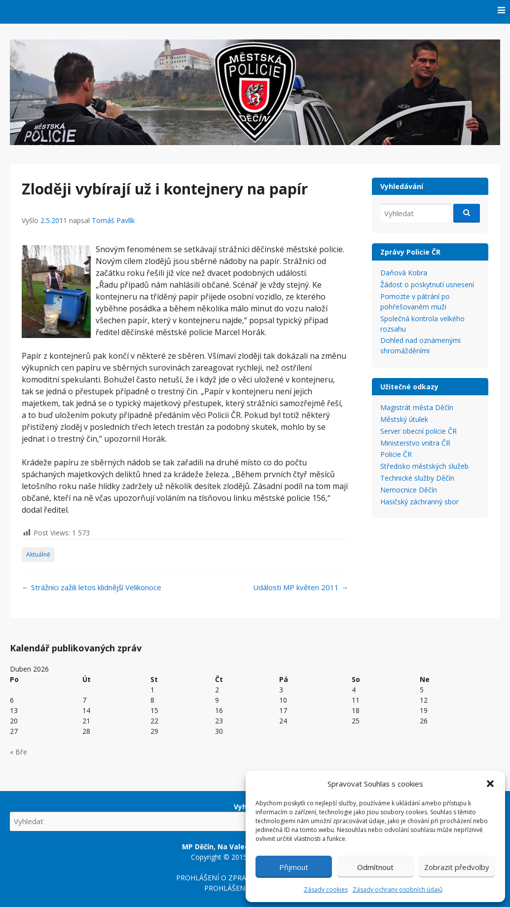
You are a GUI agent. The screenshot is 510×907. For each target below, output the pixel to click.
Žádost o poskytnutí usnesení (427, 284)
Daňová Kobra (403, 272)
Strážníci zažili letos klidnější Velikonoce (91, 587)
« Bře (18, 751)
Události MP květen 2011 (300, 587)
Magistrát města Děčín (416, 407)
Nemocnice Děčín (408, 489)
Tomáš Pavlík (113, 220)
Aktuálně (38, 554)
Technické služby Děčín (417, 478)
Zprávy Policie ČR (410, 252)
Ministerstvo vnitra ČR (415, 443)
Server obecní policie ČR (418, 431)
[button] (490, 784)
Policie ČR (396, 454)
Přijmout (293, 867)
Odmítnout (375, 867)
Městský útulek (404, 419)
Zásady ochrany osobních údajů (397, 889)
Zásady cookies (326, 889)
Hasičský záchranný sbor (419, 501)
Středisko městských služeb (424, 466)
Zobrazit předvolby (456, 867)
